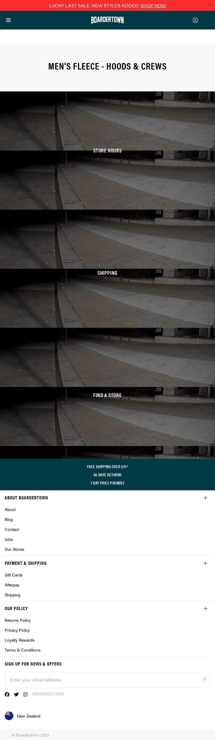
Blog (9, 519)
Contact (12, 529)
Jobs (9, 539)
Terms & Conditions (23, 650)
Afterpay (12, 585)
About (10, 509)
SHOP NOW (153, 5)
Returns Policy (18, 620)
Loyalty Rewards (19, 640)
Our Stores (14, 549)
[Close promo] (210, 4)
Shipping (12, 594)
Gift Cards (14, 575)
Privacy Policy (17, 630)
